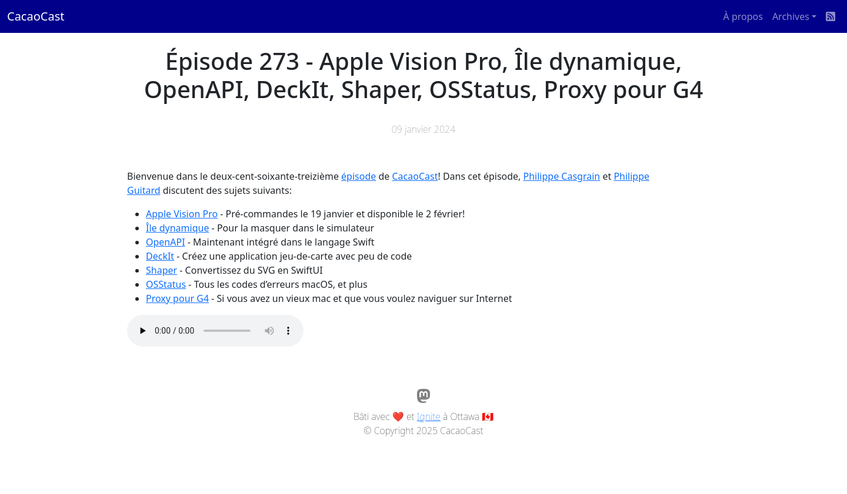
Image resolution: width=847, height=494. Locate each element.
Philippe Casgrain (562, 176)
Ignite (429, 416)
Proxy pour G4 (177, 298)
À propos (743, 16)
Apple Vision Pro (182, 213)
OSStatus (166, 284)
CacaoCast (35, 16)
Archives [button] (790, 16)
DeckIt (160, 256)
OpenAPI (165, 242)
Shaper (161, 270)
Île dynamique (177, 227)
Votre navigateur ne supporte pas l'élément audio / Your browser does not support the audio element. (215, 331)
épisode (358, 176)
